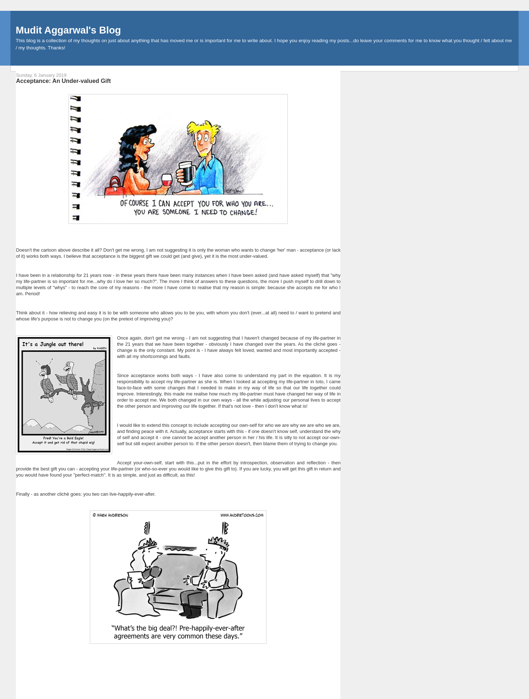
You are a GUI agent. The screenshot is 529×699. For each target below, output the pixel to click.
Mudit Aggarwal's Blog (68, 30)
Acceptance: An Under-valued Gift (63, 81)
